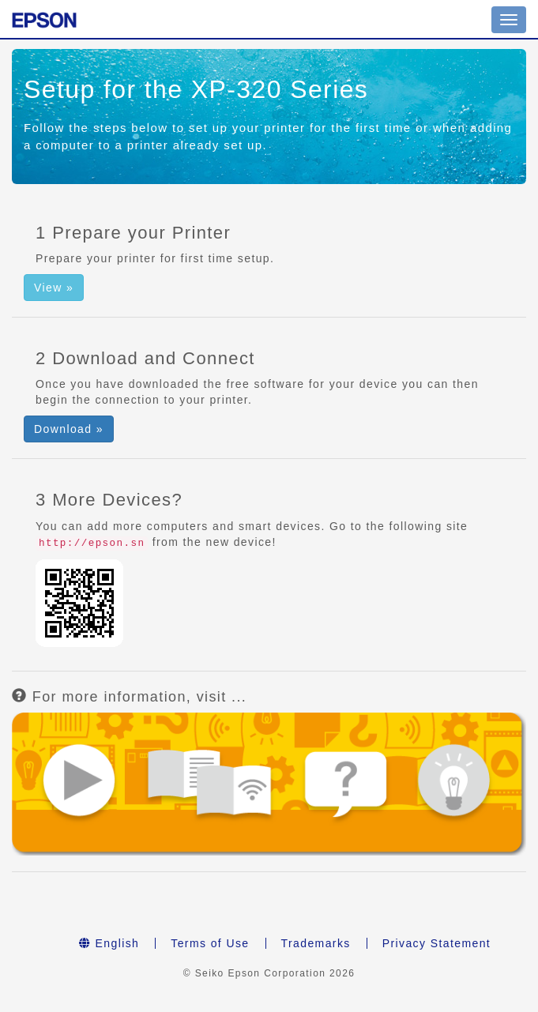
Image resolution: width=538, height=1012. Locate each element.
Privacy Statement (436, 943)
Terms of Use (210, 943)
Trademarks (316, 943)
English (109, 943)
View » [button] (53, 287)
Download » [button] (68, 429)
